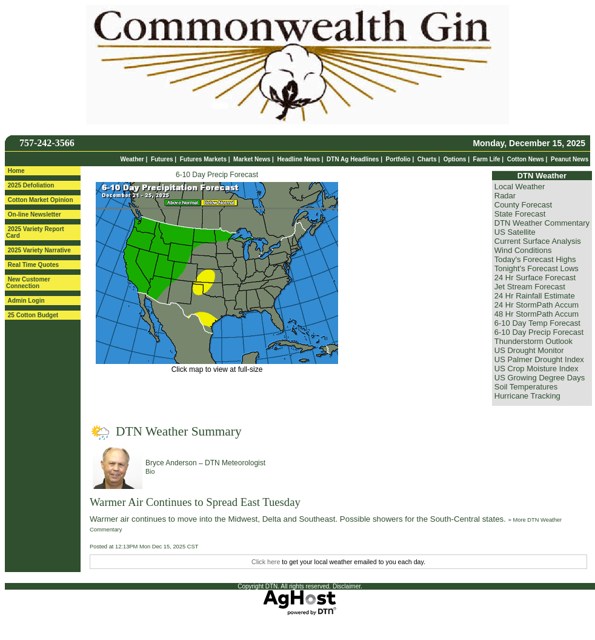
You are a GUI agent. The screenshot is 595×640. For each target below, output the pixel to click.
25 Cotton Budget (33, 315)
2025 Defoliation (31, 185)
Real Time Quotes (33, 264)
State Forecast (520, 213)
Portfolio (398, 159)
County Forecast (523, 204)
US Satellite (515, 232)
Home (16, 170)
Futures (162, 159)
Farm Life (486, 159)
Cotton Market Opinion (40, 200)
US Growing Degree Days (539, 377)
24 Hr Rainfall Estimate (534, 295)
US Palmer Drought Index (539, 359)
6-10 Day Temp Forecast (537, 323)
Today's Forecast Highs (535, 259)
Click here (265, 561)
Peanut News (569, 159)
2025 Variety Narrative (39, 250)
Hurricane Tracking (527, 395)
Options (455, 159)
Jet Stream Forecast (529, 286)
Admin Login (25, 300)
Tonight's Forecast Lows (536, 268)
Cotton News (525, 159)
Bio (150, 471)
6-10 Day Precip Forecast (217, 174)
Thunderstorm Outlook (533, 341)
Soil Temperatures (526, 386)
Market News (251, 159)
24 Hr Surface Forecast (535, 277)
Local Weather (519, 186)
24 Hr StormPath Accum (536, 304)
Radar (505, 195)
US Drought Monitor (529, 350)
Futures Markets (203, 159)
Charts (427, 159)
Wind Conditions (523, 250)
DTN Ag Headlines (353, 159)
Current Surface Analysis (537, 241)
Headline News (298, 159)
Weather (132, 159)
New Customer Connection (28, 282)
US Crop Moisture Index (536, 368)
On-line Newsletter (34, 214)
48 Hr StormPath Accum (536, 313)
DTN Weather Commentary (542, 222)
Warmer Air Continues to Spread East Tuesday (195, 502)
